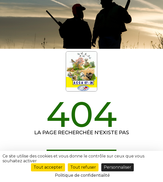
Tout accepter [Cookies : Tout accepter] (48, 167)
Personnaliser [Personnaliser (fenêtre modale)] (117, 167)
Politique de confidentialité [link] (82, 175)
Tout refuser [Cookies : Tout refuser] (83, 167)
